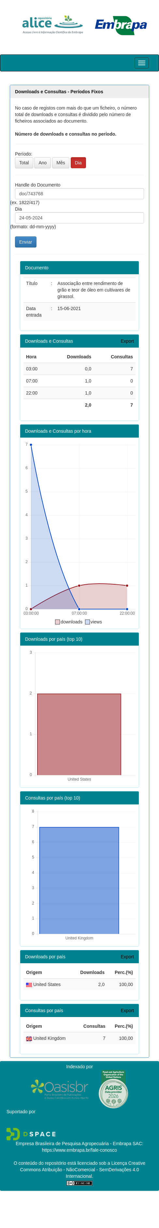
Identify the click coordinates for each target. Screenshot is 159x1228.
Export (127, 341)
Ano (42, 162)
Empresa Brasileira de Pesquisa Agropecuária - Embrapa (73, 1143)
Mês (60, 162)
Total (24, 162)
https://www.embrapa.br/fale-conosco (79, 1150)
